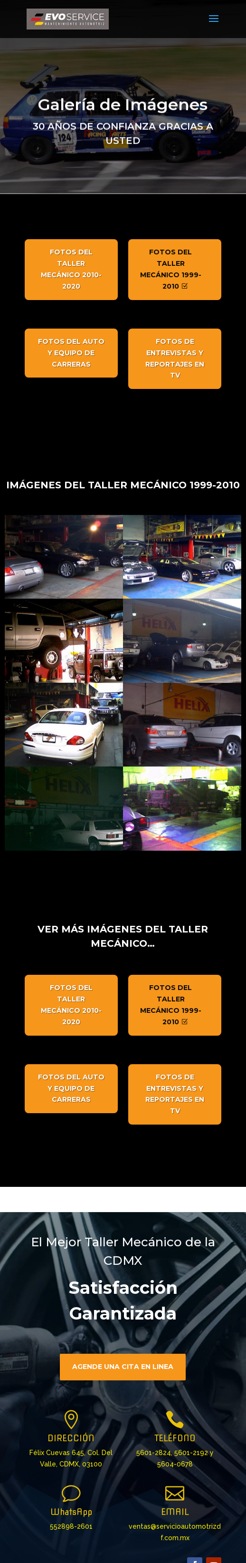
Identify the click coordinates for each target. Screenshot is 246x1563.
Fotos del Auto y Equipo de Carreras (71, 353)
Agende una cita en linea (122, 1380)
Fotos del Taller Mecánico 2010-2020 (71, 269)
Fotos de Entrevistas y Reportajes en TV (174, 358)
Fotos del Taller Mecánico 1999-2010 (170, 269)
